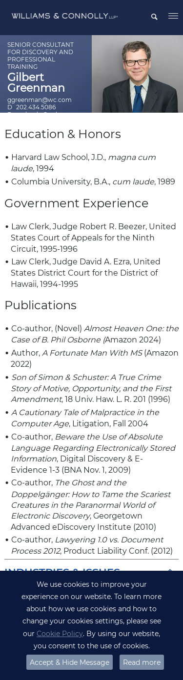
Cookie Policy (60, 633)
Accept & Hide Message (69, 662)
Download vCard (32, 114)
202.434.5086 (36, 107)
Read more (142, 662)
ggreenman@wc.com (39, 99)
